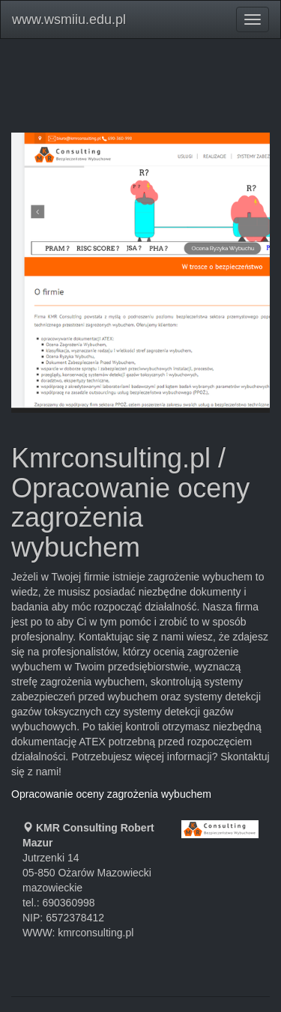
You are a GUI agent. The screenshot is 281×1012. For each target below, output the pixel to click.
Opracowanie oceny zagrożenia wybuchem (111, 794)
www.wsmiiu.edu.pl (69, 19)
